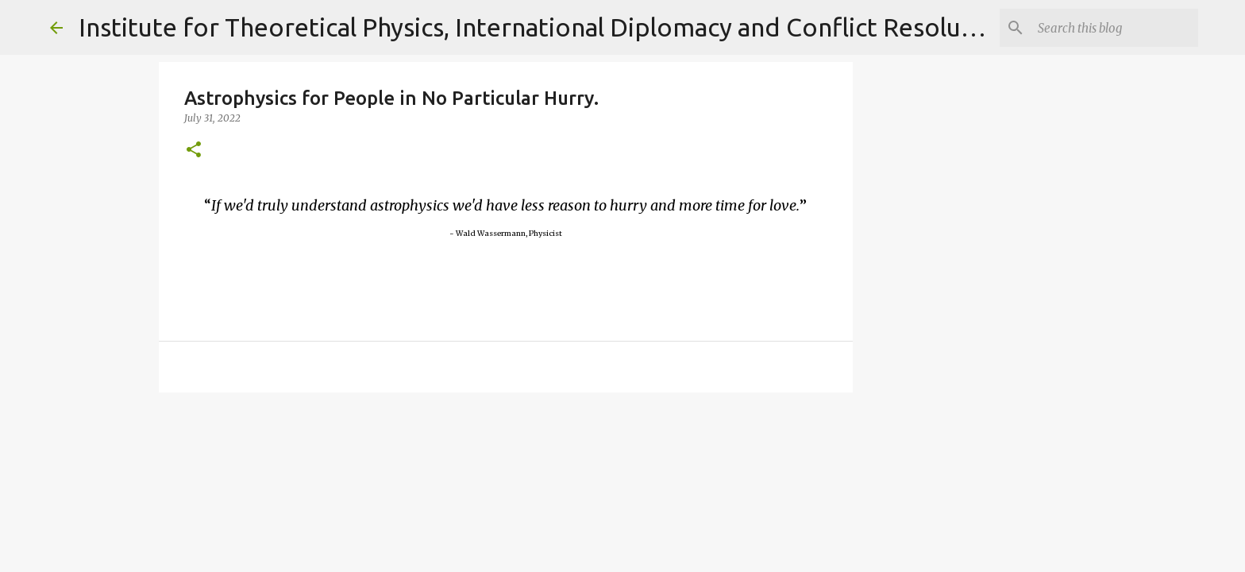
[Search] (1114, 28)
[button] (193, 150)
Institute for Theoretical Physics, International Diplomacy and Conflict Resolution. (546, 27)
